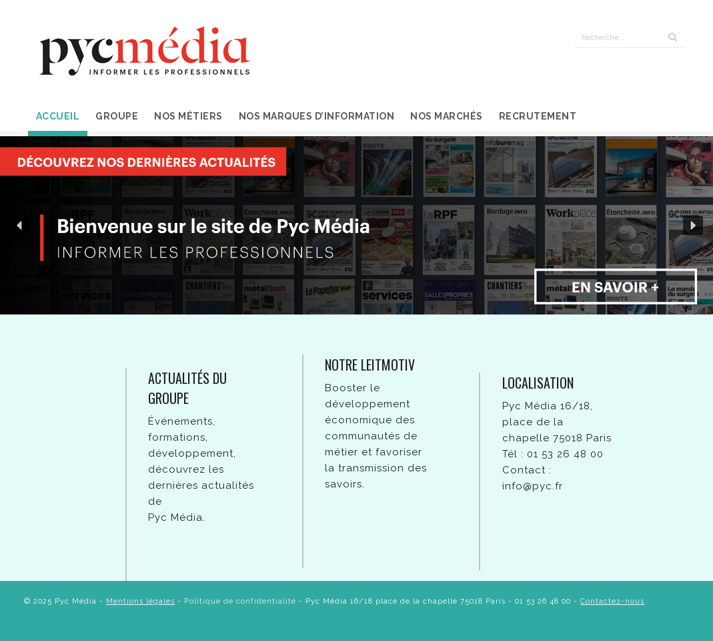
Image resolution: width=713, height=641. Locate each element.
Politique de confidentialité (240, 601)
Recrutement (538, 116)
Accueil (58, 116)
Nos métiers (188, 116)
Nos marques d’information (317, 116)
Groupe (116, 116)
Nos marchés (446, 116)
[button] (20, 226)
